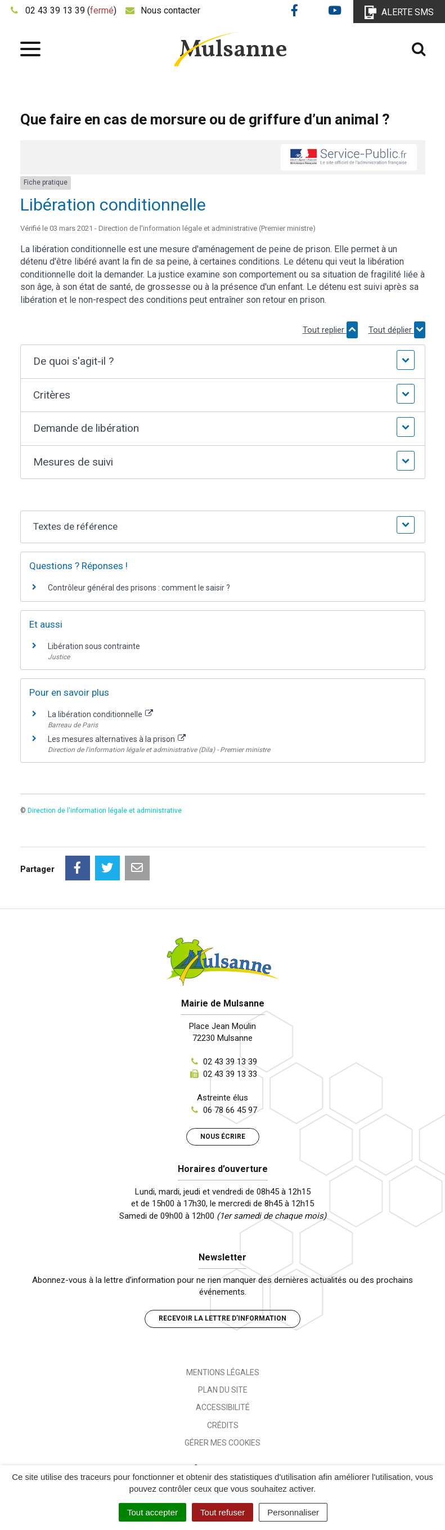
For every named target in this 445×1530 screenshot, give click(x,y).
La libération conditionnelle (101, 714)
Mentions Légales (222, 1372)
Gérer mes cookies (222, 1442)
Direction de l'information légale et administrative (105, 811)
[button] (223, 361)
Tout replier (330, 329)
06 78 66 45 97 (230, 1110)
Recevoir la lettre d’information (222, 1318)
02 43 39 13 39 (230, 1062)
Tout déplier (396, 329)
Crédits (223, 1425)
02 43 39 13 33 (230, 1074)
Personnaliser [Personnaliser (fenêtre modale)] (293, 1512)
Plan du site (223, 1389)
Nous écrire (222, 1136)
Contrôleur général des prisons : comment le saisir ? (139, 587)
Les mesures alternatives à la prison (117, 739)
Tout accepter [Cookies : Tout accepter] (152, 1512)
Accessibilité (223, 1407)
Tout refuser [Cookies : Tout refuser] (222, 1512)
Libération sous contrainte (94, 646)
